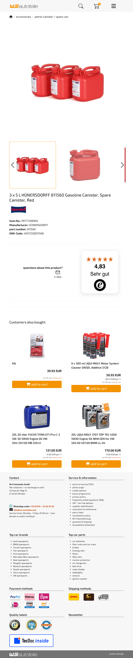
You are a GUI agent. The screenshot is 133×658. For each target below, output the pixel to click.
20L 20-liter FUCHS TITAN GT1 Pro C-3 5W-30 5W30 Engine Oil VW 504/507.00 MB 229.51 (36, 438)
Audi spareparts (20, 541)
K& (14, 363)
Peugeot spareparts (22, 563)
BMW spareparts (21, 544)
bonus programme (81, 493)
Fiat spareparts (20, 550)
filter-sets (77, 557)
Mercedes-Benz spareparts (26, 557)
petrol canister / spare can (51, 16)
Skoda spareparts (21, 569)
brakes (75, 547)
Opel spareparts (21, 560)
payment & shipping (82, 521)
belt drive (76, 566)
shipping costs (57, 378)
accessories (23, 16)
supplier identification (82, 506)
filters (75, 553)
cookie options (79, 490)
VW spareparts (20, 575)
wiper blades (78, 569)
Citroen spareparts (22, 547)
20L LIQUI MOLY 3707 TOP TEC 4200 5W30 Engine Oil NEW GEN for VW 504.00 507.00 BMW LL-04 (94, 438)
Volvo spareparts (21, 572)
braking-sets (78, 550)
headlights (77, 572)
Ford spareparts (21, 553)
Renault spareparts (22, 566)
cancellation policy (81, 515)
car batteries (78, 541)
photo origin (78, 487)
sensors (76, 575)
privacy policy (79, 496)
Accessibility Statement (83, 525)
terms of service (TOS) (83, 484)
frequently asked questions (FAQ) (88, 500)
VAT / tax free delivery (82, 503)
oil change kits (79, 563)
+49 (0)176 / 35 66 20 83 (42, 506)
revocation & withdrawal (84, 509)
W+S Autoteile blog (81, 518)
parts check (77, 512)
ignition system (79, 578)
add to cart (36, 384)
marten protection (81, 560)
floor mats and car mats (84, 544)
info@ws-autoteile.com (25, 510)
